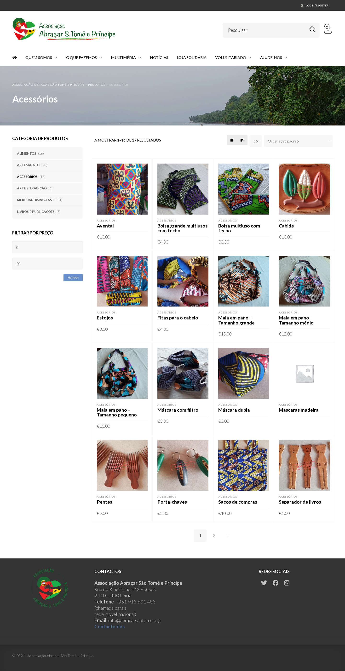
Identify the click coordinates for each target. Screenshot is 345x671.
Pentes (104, 502)
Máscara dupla (234, 410)
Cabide (286, 225)
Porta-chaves (172, 502)
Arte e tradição (32, 188)
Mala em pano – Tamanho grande (236, 320)
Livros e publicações (36, 212)
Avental (105, 225)
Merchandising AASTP (37, 200)
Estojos (105, 317)
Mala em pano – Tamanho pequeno (117, 412)
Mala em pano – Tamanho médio (296, 320)
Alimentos (26, 153)
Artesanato (28, 165)
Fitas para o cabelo (177, 317)
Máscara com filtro (178, 410)
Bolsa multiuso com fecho (239, 228)
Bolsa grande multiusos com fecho (182, 228)
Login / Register (317, 5)
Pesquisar (312, 29)
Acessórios (27, 177)
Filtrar (73, 277)
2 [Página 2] (214, 535)
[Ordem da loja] (298, 141)
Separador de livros (300, 502)
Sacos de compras (237, 502)
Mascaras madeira (299, 410)
